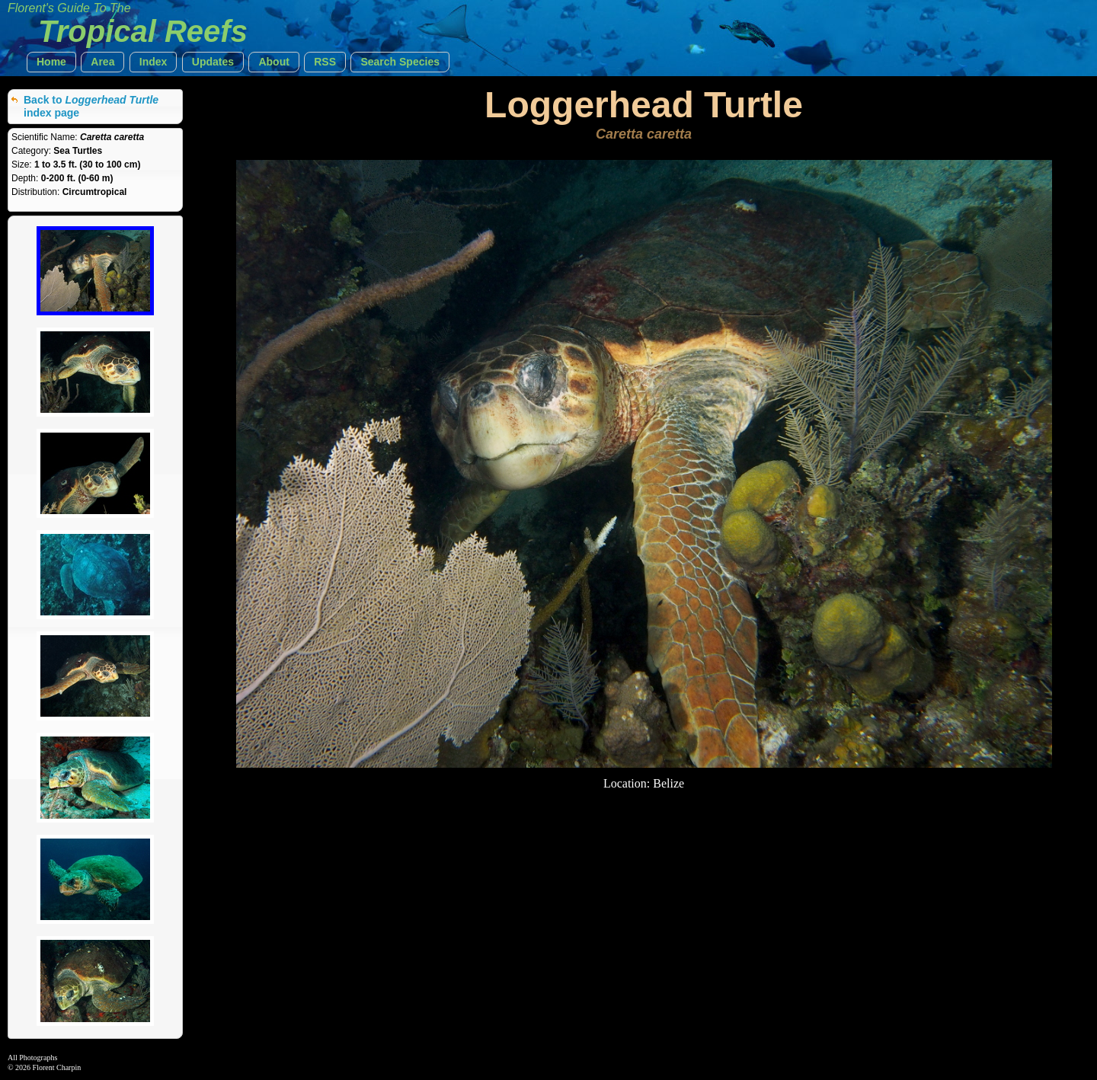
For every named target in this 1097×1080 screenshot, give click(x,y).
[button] (51, 62)
